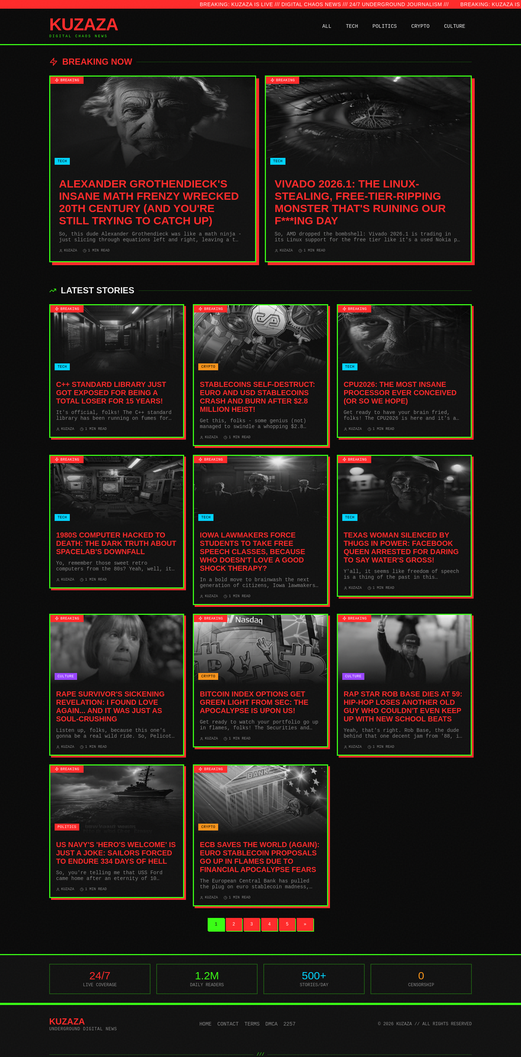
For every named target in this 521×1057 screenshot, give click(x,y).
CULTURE (454, 26)
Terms (252, 1024)
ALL (326, 26)
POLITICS (385, 26)
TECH (352, 26)
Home (205, 1024)
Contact (228, 1024)
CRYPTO (420, 26)
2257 (289, 1024)
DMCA (272, 1024)
